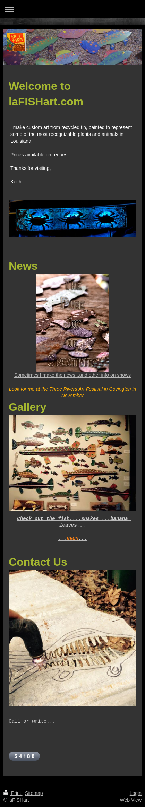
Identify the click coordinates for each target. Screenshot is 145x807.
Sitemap (34, 793)
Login (136, 793)
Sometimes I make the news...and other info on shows (72, 375)
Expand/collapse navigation (72, 9)
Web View (131, 800)
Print (13, 793)
